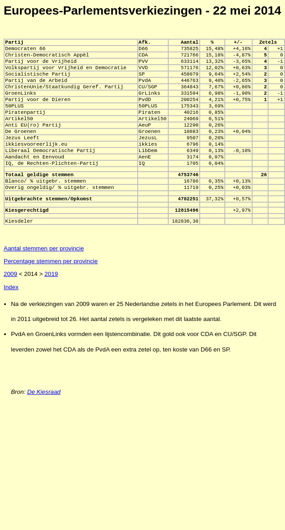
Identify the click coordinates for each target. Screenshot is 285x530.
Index (11, 322)
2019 (51, 309)
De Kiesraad (44, 427)
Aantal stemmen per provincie (44, 283)
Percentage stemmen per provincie (51, 296)
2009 (10, 309)
